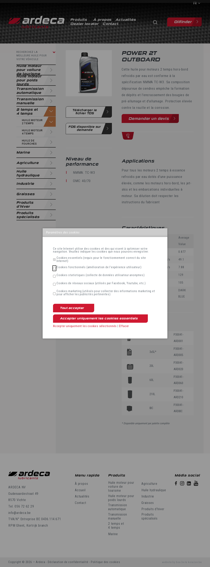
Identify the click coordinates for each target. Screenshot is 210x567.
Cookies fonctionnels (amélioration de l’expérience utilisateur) (99, 267)
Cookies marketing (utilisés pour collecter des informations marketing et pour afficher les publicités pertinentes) (106, 293)
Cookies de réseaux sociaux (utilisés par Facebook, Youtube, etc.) (101, 283)
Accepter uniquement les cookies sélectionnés (85, 326)
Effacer (124, 326)
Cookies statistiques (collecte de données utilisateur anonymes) (101, 275)
